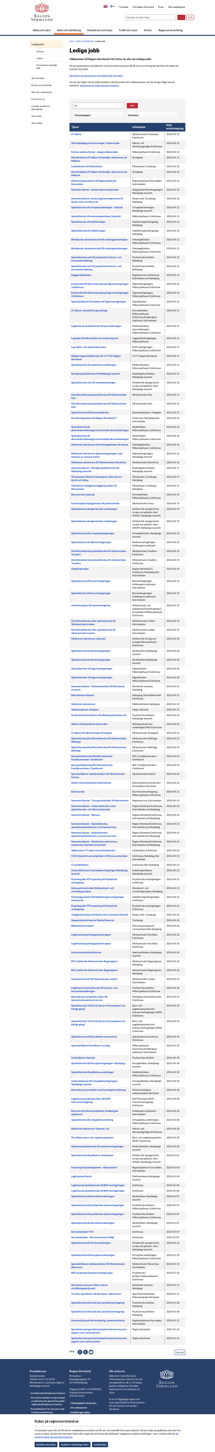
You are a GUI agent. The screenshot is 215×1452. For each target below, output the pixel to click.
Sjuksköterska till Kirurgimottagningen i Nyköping (98, 1063)
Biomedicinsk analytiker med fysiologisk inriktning (98, 1089)
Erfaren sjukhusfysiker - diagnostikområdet (94, 151)
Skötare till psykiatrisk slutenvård (89, 724)
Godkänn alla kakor (46, 1444)
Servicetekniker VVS (82, 1231)
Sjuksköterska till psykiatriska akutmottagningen (97, 1205)
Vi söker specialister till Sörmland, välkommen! (96, 1293)
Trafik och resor (128, 30)
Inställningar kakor (80, 1412)
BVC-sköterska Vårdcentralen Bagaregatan (94, 961)
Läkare (39, 58)
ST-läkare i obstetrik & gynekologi (89, 310)
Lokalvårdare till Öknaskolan (86, 166)
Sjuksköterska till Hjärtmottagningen (91, 542)
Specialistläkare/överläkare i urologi (90, 1045)
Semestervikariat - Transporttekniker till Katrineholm (100, 800)
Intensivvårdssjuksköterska (86, 952)
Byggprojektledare (81, 275)
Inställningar (100, 1444)
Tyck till (180, 1352)
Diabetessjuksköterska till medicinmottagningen (97, 1146)
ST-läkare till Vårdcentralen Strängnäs (91, 732)
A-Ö (190, 17)
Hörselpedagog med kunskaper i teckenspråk (95, 143)
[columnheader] (99, 127)
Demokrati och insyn (99, 30)
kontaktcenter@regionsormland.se (48, 1393)
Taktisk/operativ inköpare (85, 709)
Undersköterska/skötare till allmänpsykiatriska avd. (99, 715)
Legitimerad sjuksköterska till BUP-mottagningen (98, 1185)
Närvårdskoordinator (82, 695)
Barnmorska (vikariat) (83, 494)
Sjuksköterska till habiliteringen (88, 221)
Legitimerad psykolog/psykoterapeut (91, 934)
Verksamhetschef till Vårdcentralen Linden (94, 979)
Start (71, 41)
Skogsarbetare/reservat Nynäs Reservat (92, 920)
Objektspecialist (80, 568)
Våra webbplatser (176, 7)
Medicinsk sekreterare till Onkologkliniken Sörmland (99, 444)
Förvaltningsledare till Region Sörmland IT (94, 418)
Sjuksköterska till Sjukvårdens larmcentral (94, 1036)
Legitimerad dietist (81, 1176)
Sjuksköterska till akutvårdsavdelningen (93, 1196)
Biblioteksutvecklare (82, 925)
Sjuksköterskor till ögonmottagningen (91, 668)
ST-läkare (76, 134)
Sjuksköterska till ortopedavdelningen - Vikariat (97, 207)
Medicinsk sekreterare (83, 704)
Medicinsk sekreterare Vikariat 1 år (90, 1128)
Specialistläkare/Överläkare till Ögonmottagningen (98, 301)
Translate (123, 7)
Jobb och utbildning (69, 30)
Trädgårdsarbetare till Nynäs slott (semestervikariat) (99, 914)
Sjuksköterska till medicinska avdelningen (93, 364)
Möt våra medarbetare (41, 92)
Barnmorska (78, 791)
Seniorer (40, 51)
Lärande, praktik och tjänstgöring (40, 107)
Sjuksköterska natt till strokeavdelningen (93, 382)
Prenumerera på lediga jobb (46, 66)
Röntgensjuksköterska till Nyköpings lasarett (95, 373)
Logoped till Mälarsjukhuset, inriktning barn (95, 338)
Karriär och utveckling (41, 85)
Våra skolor (36, 116)
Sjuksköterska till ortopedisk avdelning (92, 1119)
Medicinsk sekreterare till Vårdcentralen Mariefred (98, 462)
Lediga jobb (37, 44)
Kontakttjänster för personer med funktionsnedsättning (47, 1410)
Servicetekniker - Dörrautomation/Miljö (92, 1237)
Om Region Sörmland (143, 7)
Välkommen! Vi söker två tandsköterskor (93, 850)
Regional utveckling (171, 30)
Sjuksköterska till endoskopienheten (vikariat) (96, 216)
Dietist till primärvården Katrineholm (91, 782)
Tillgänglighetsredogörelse (83, 1403)
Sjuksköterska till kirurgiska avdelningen (93, 1255)
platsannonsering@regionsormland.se (99, 85)
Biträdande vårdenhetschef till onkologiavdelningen (99, 239)
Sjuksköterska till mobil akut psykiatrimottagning (97, 1302)
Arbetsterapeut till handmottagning (90, 605)
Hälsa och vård (41, 30)
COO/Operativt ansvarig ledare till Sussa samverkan (99, 855)
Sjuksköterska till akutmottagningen (91, 650)
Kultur (148, 30)
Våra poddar (37, 123)
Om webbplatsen (78, 1407)
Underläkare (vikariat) (83, 1057)
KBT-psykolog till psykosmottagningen (92, 1272)
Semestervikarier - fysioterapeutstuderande (95, 189)
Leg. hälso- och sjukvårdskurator (88, 347)
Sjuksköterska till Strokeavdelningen (91, 1242)
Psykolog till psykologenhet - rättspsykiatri (94, 1167)
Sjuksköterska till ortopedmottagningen (92, 533)
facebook (80, 1352)
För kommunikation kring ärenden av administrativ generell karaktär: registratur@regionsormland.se (48, 1401)
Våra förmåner (38, 78)
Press (161, 7)
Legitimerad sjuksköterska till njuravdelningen (96, 326)
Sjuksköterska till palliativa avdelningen (92, 1072)
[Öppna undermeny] (58, 43)
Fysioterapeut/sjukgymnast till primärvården (95, 503)
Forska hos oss (38, 99)
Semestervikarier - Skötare (85, 814)
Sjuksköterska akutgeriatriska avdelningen (94, 508)
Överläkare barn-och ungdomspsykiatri (92, 1137)
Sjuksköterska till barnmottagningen (91, 581)
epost (91, 1352)
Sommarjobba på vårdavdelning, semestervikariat (98, 1320)
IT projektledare (80, 864)
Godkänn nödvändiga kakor (75, 1444)
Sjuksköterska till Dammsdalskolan (90, 412)
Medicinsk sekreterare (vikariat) (88, 638)
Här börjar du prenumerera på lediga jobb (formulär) (96, 75)
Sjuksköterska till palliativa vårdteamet (92, 1155)
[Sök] (149, 17)
